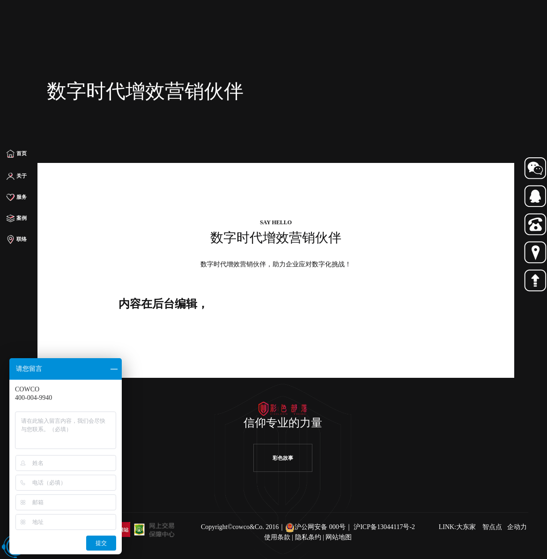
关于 (16, 176)
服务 (16, 197)
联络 (16, 239)
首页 (16, 153)
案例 (16, 218)
